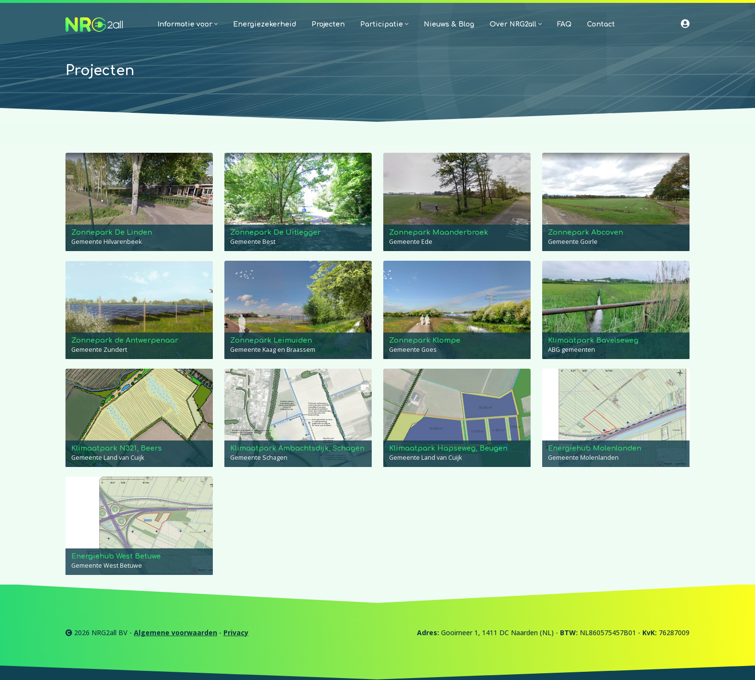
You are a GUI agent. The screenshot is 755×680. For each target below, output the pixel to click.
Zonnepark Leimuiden (271, 340)
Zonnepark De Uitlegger (275, 232)
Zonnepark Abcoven (585, 232)
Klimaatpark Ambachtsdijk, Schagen (297, 448)
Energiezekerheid (264, 24)
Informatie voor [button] (187, 24)
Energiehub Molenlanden (594, 448)
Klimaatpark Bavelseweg (593, 340)
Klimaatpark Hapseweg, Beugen (448, 448)
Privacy (235, 632)
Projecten (328, 24)
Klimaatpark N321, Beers (116, 448)
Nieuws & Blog (449, 24)
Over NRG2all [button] (516, 24)
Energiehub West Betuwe (116, 556)
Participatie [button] (384, 24)
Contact (601, 24)
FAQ (564, 24)
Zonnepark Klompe (424, 340)
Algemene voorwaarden (175, 632)
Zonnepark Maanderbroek (438, 232)
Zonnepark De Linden (111, 232)
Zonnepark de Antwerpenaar (124, 340)
